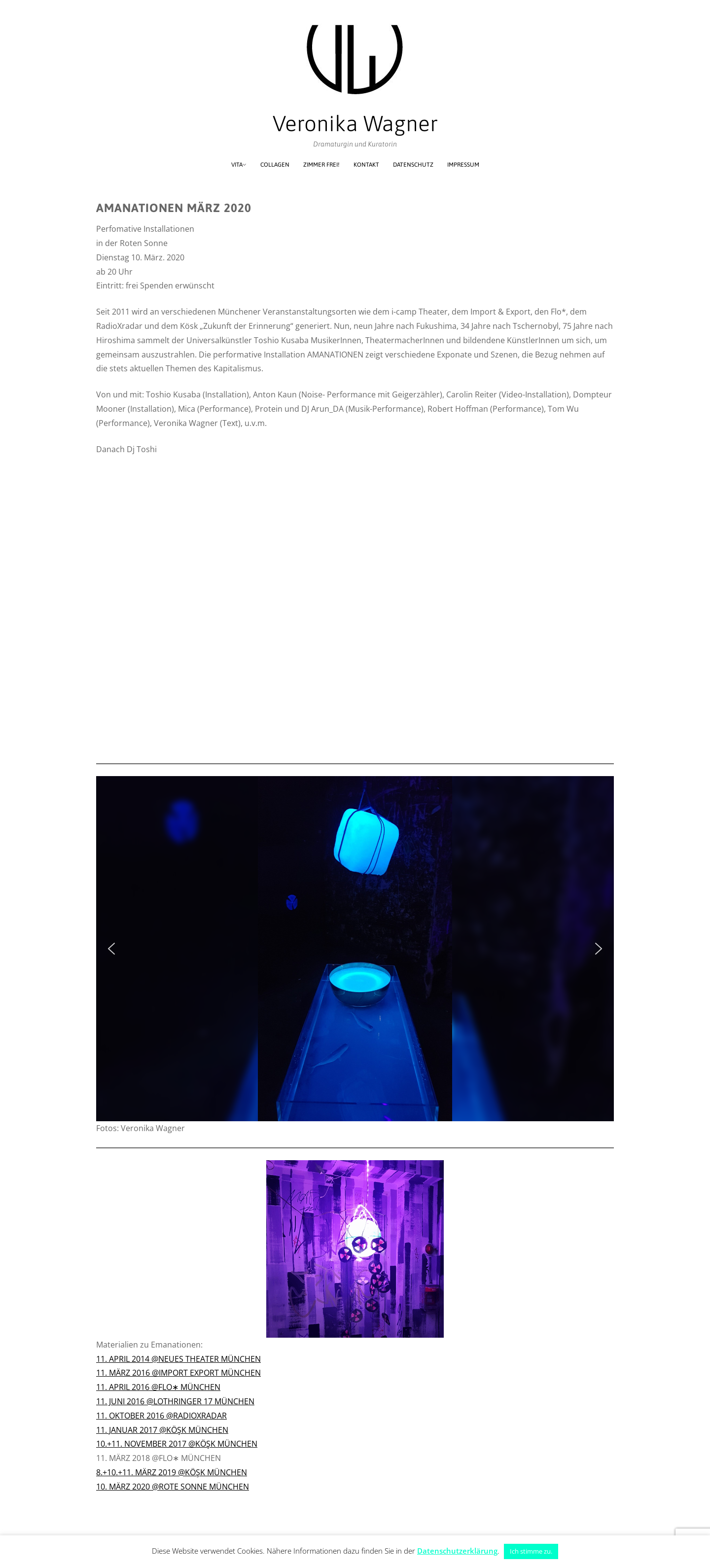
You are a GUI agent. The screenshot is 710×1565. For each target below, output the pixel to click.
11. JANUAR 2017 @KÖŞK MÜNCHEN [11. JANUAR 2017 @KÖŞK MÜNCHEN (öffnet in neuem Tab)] (162, 1429)
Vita (237, 164)
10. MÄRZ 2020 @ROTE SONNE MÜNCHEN (172, 1486)
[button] (111, 949)
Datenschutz (413, 164)
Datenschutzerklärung (457, 1551)
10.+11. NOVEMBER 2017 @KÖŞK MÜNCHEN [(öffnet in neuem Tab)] (176, 1443)
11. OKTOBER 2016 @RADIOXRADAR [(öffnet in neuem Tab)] (161, 1415)
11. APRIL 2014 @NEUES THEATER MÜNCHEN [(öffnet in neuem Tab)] (178, 1358)
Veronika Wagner (355, 123)
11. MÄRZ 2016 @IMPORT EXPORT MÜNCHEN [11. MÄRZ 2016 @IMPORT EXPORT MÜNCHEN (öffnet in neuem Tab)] (178, 1372)
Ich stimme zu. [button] (531, 1551)
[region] (355, 948)
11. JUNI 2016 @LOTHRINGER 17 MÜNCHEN (175, 1401)
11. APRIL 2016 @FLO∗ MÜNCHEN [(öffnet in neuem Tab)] (158, 1387)
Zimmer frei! (321, 164)
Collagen (274, 164)
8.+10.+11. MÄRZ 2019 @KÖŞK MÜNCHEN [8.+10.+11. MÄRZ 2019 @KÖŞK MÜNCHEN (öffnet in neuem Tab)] (171, 1472)
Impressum (463, 164)
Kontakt (366, 164)
